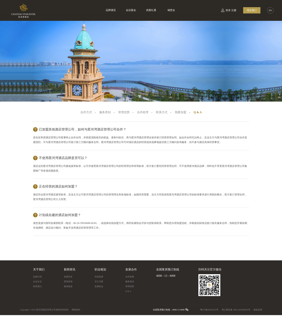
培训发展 (99, 276)
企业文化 (37, 281)
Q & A (198, 112)
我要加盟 (180, 112)
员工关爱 (99, 281)
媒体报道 (68, 286)
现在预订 (252, 10)
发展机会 (99, 286)
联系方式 (161, 112)
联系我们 (37, 286)
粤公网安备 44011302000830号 (236, 309)
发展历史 (68, 276)
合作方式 (86, 112)
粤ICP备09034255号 (209, 309)
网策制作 (76, 309)
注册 (233, 10)
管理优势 (124, 112)
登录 (228, 10)
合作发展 (129, 276)
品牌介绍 (37, 276)
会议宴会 (131, 10)
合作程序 (143, 112)
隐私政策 (258, 309)
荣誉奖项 (68, 281)
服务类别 (105, 112)
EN (270, 10)
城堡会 (171, 10)
